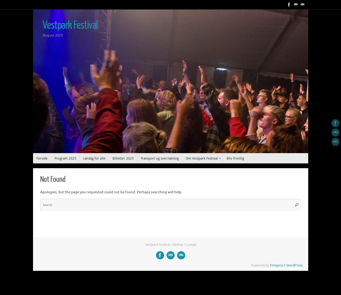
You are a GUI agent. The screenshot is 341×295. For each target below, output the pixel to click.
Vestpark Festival (70, 25)
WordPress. (294, 265)
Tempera (276, 265)
